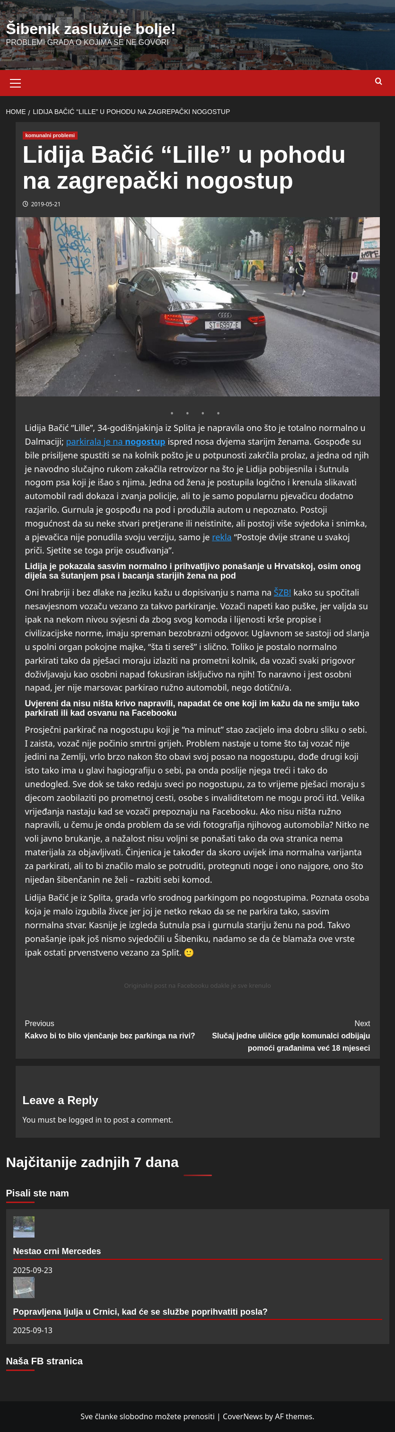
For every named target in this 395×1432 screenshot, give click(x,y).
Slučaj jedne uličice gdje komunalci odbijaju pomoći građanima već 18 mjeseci (284, 1035)
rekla (222, 537)
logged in (85, 1120)
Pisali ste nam (37, 1193)
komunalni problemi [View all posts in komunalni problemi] (50, 135)
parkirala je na (95, 441)
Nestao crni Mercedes (57, 1251)
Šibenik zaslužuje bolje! (91, 28)
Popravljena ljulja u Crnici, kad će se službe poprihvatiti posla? (140, 1312)
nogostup (145, 441)
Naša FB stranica (44, 1361)
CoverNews (243, 1416)
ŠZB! (282, 592)
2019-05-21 (46, 204)
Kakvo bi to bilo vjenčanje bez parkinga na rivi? (111, 1029)
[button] (15, 82)
